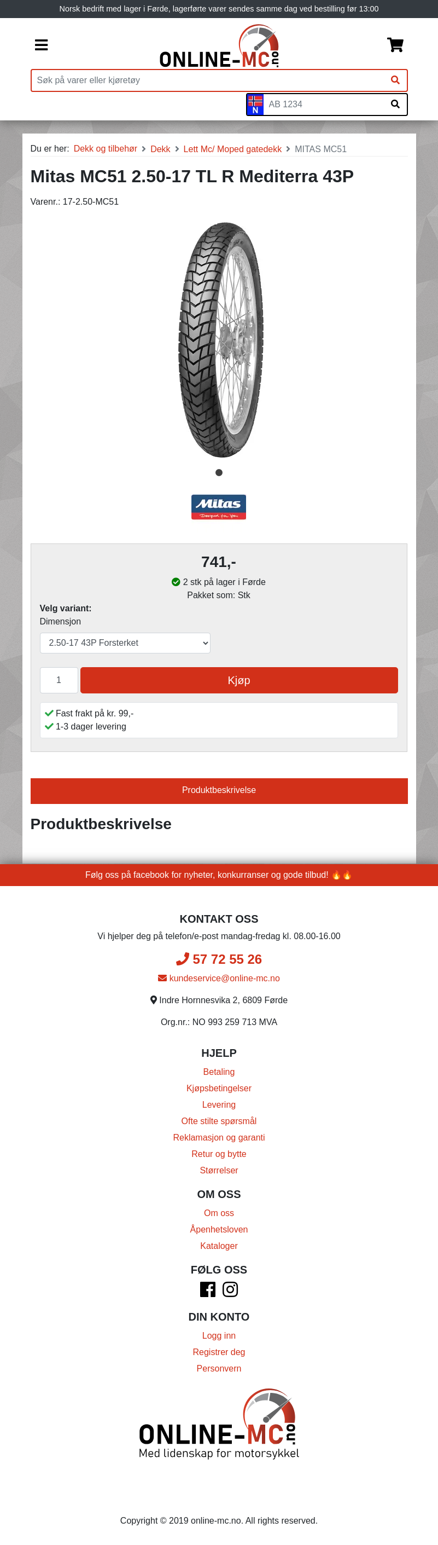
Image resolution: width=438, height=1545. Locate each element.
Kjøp (238, 680)
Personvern (219, 1368)
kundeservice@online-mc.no (219, 978)
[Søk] (395, 80)
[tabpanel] (219, 340)
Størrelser (219, 1170)
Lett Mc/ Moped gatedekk (233, 149)
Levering (219, 1104)
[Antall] (59, 680)
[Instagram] (230, 1293)
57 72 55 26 (219, 959)
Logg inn (219, 1335)
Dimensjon (60, 621)
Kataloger (219, 1246)
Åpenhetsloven (219, 1229)
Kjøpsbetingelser (219, 1088)
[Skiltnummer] (324, 104)
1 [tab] (219, 472)
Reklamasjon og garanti (219, 1137)
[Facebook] (207, 1293)
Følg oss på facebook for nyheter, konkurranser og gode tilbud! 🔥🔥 (219, 874)
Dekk (160, 149)
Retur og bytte (219, 1154)
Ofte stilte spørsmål (219, 1121)
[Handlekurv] (395, 46)
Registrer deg (218, 1352)
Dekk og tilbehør (106, 148)
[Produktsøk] (208, 80)
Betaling (219, 1072)
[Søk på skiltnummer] (395, 104)
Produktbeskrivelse (219, 790)
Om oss (219, 1213)
